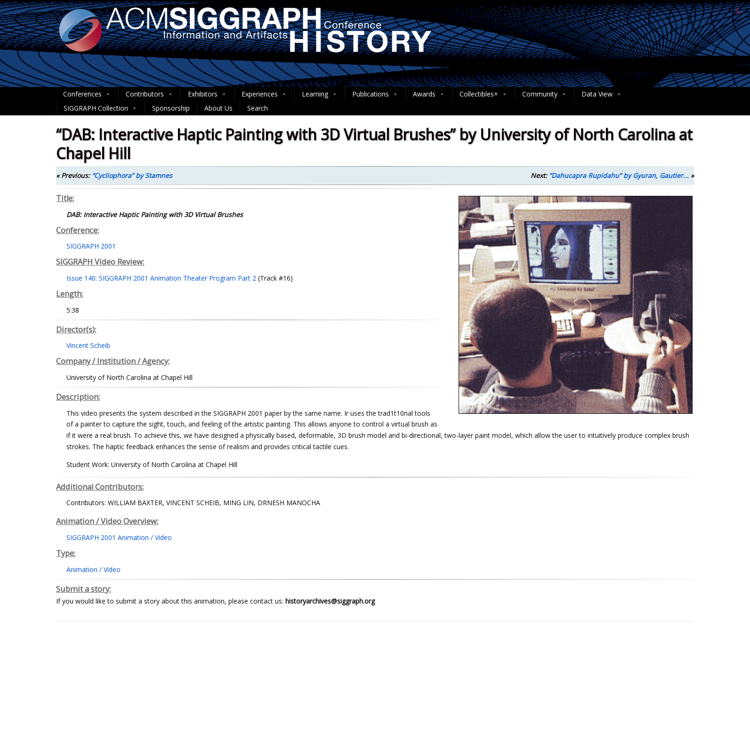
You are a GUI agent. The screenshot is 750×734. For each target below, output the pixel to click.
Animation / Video (93, 569)
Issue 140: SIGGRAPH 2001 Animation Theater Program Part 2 (161, 278)
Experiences (264, 94)
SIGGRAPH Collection (100, 108)
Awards (429, 94)
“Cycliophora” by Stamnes (132, 175)
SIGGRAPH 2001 (91, 246)
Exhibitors (207, 94)
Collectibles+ (484, 94)
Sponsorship (171, 108)
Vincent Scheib (88, 345)
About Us (218, 108)
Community (544, 94)
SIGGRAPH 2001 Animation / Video (119, 537)
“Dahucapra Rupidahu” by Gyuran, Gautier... (619, 175)
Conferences (87, 94)
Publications (375, 94)
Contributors (149, 94)
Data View (601, 94)
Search (257, 108)
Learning (320, 94)
